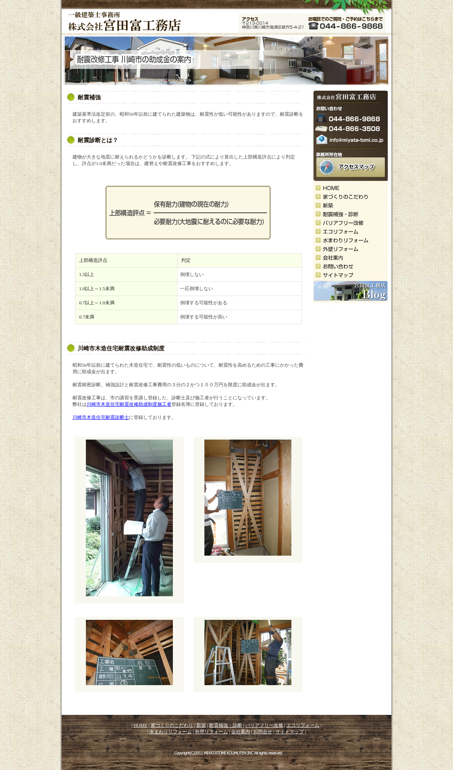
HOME (140, 725)
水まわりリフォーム (170, 731)
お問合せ (262, 731)
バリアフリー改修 (264, 725)
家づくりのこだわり (172, 725)
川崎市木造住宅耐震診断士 (100, 417)
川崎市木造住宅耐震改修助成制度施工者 (129, 404)
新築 (201, 725)
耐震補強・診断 (225, 725)
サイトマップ (289, 731)
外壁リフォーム (211, 731)
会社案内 (240, 731)
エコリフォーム (302, 725)
